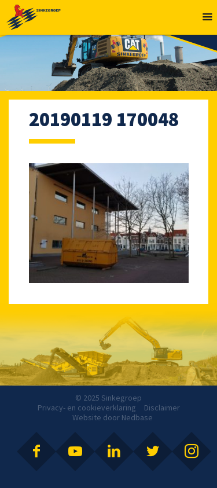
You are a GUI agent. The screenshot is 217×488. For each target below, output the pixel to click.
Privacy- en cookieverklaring (87, 407)
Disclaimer (162, 407)
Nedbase (137, 417)
